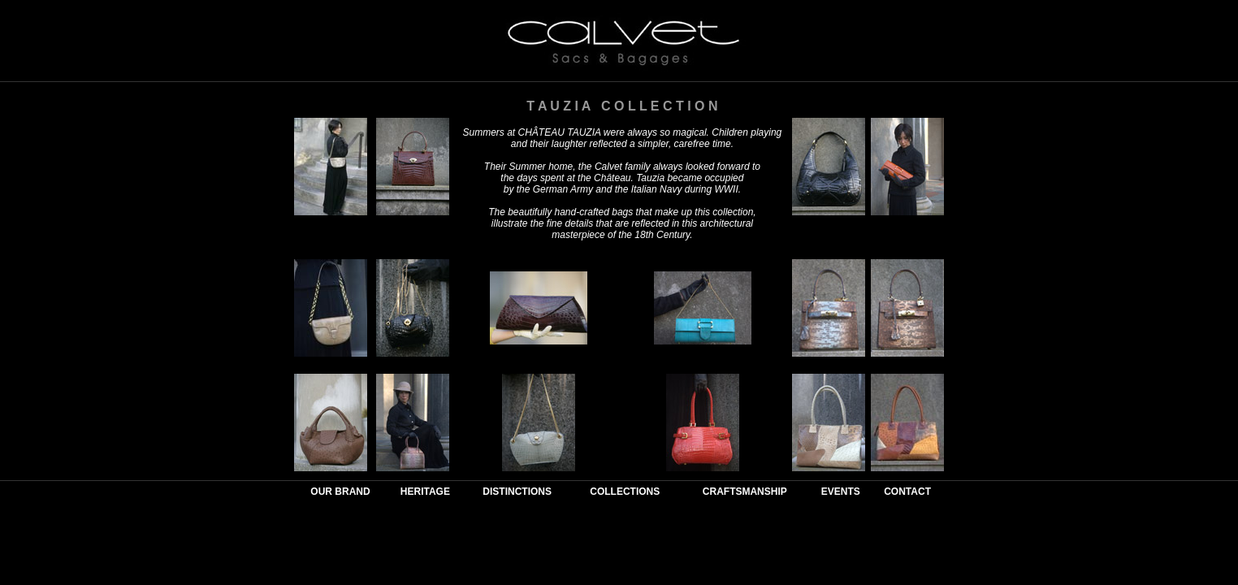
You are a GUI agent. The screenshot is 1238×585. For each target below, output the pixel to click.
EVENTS (840, 491)
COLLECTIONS (625, 491)
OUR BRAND (340, 491)
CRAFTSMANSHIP (745, 491)
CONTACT (907, 491)
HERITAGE (425, 491)
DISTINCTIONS (517, 491)
